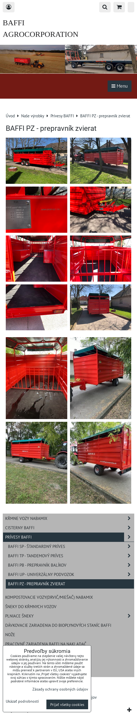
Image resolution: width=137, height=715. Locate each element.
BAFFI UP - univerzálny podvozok (71, 574)
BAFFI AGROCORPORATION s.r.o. (40, 34)
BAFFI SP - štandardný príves (71, 546)
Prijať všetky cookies (67, 704)
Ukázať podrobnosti (22, 701)
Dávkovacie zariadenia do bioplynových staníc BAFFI (58, 625)
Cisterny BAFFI (69, 527)
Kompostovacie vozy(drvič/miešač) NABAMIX (49, 597)
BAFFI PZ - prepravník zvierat (36, 583)
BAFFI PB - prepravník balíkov (71, 565)
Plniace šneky (69, 615)
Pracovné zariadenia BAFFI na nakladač (45, 644)
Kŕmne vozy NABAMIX (69, 518)
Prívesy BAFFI (69, 537)
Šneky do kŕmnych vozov (31, 606)
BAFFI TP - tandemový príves (71, 555)
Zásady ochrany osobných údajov (60, 689)
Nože (10, 634)
